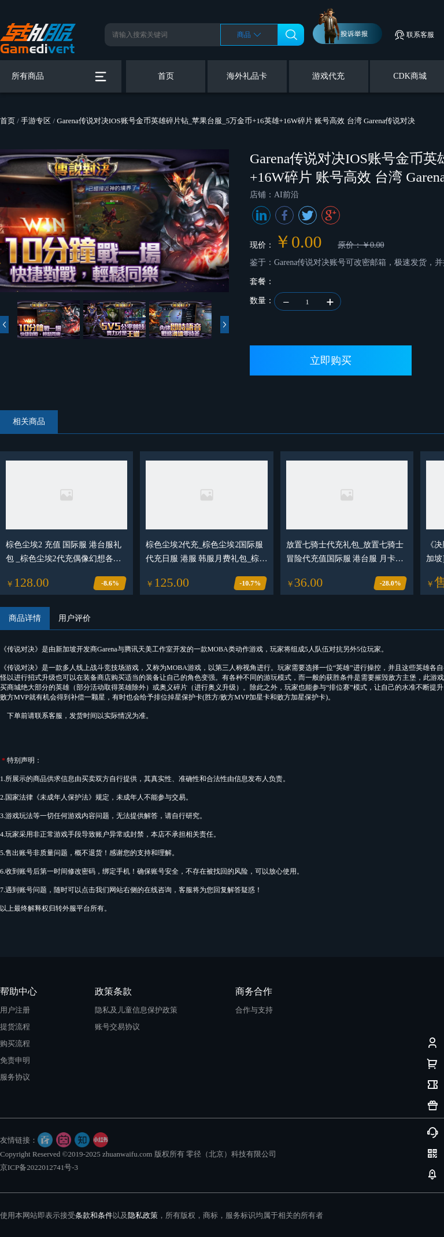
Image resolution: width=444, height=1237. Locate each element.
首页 (166, 76)
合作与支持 (254, 1010)
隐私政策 (143, 1215)
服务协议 (15, 1077)
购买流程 (15, 1043)
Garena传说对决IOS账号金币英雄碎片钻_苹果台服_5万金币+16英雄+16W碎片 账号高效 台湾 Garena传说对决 (236, 120)
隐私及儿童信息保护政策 (136, 1010)
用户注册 (15, 1010)
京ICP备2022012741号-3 (39, 1167)
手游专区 (36, 120)
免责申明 (15, 1060)
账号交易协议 (117, 1026)
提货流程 (15, 1026)
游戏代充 (328, 76)
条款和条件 (94, 1215)
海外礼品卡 (247, 76)
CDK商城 (410, 76)
